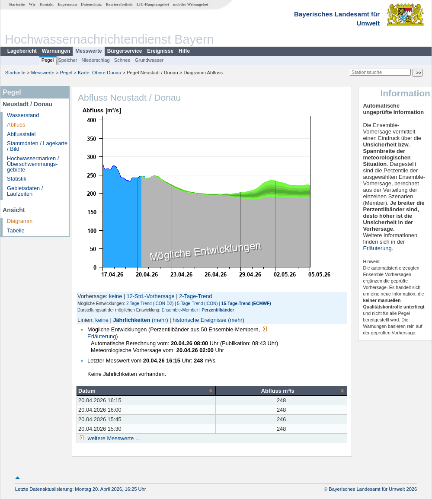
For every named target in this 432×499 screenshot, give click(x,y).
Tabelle (16, 230)
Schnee (122, 60)
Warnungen (56, 51)
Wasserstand (23, 115)
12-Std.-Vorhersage (151, 296)
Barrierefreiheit (119, 4)
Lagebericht (22, 51)
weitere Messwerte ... (113, 438)
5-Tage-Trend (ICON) (197, 303)
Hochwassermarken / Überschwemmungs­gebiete (33, 164)
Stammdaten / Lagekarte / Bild (37, 146)
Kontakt (46, 4)
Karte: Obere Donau (99, 72)
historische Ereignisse (199, 320)
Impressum (67, 4)
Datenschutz (91, 4)
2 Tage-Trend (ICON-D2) (149, 303)
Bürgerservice (124, 51)
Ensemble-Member (180, 310)
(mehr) (160, 320)
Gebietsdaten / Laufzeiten (25, 191)
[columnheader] (146, 390)
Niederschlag (95, 60)
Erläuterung (377, 248)
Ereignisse (160, 51)
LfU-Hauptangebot (153, 4)
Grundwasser (149, 60)
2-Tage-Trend (195, 296)
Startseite (17, 4)
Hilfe (184, 51)
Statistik (16, 178)
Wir (32, 4)
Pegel (48, 60)
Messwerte (88, 51)
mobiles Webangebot (190, 4)
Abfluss (16, 124)
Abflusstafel (21, 134)
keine (115, 296)
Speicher (67, 60)
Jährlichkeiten (131, 320)
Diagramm (19, 221)
